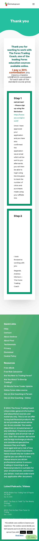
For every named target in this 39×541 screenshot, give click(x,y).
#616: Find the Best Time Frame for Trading (17, 511)
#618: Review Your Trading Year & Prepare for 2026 (19, 493)
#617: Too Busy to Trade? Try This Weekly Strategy (19, 502)
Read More (19, 535)
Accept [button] (23, 532)
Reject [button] (29, 532)
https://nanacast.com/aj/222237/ (19, 118)
